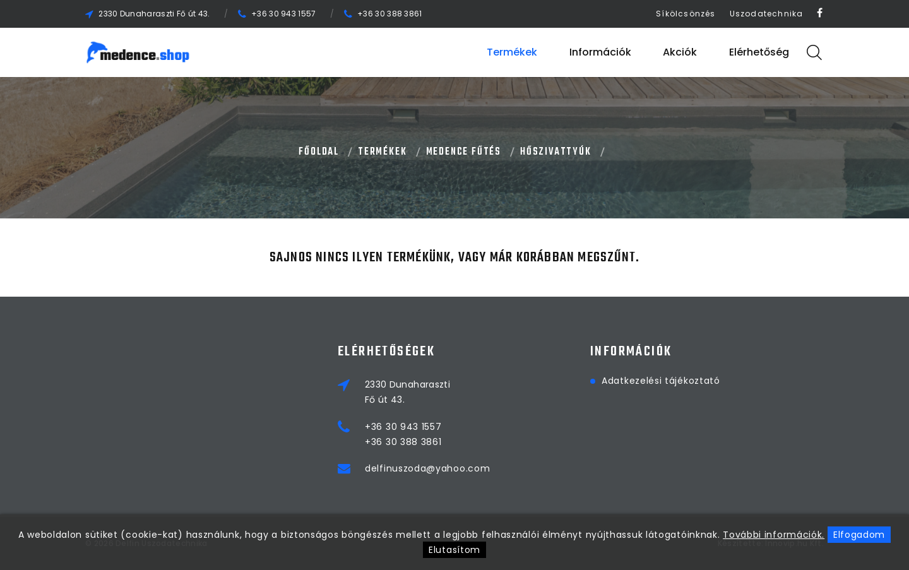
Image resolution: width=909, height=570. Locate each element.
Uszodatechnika (767, 13)
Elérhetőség (759, 52)
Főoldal (319, 152)
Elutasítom (454, 549)
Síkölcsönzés (685, 13)
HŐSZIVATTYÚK (555, 152)
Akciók (680, 52)
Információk (600, 52)
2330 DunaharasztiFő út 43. (407, 392)
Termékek (512, 52)
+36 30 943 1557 (283, 13)
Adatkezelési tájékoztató (661, 380)
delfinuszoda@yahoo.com (427, 468)
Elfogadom (859, 534)
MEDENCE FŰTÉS (463, 152)
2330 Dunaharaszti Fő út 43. (154, 13)
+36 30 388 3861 (389, 13)
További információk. (773, 534)
